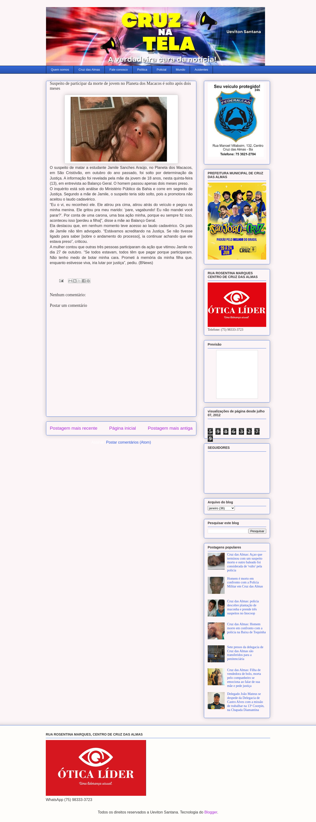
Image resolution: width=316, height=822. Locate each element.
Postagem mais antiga (170, 428)
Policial (161, 69)
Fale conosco (119, 69)
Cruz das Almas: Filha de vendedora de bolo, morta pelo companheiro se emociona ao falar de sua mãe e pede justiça (244, 678)
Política (142, 69)
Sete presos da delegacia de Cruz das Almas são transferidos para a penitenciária (245, 653)
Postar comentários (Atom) (128, 442)
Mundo (180, 69)
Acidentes (201, 69)
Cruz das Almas (89, 69)
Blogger (210, 812)
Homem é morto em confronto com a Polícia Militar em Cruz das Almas (245, 582)
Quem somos (60, 69)
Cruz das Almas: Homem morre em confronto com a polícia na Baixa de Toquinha (246, 628)
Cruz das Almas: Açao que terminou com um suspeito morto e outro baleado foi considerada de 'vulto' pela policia (244, 562)
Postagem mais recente (73, 428)
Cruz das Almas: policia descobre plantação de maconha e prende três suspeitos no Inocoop (243, 607)
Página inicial (122, 428)
